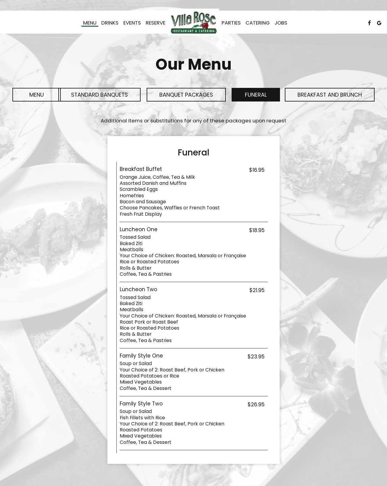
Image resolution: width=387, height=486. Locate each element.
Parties (231, 23)
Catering (258, 23)
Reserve (155, 23)
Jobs (281, 23)
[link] (193, 21)
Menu (89, 23)
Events (132, 23)
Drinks (110, 23)
